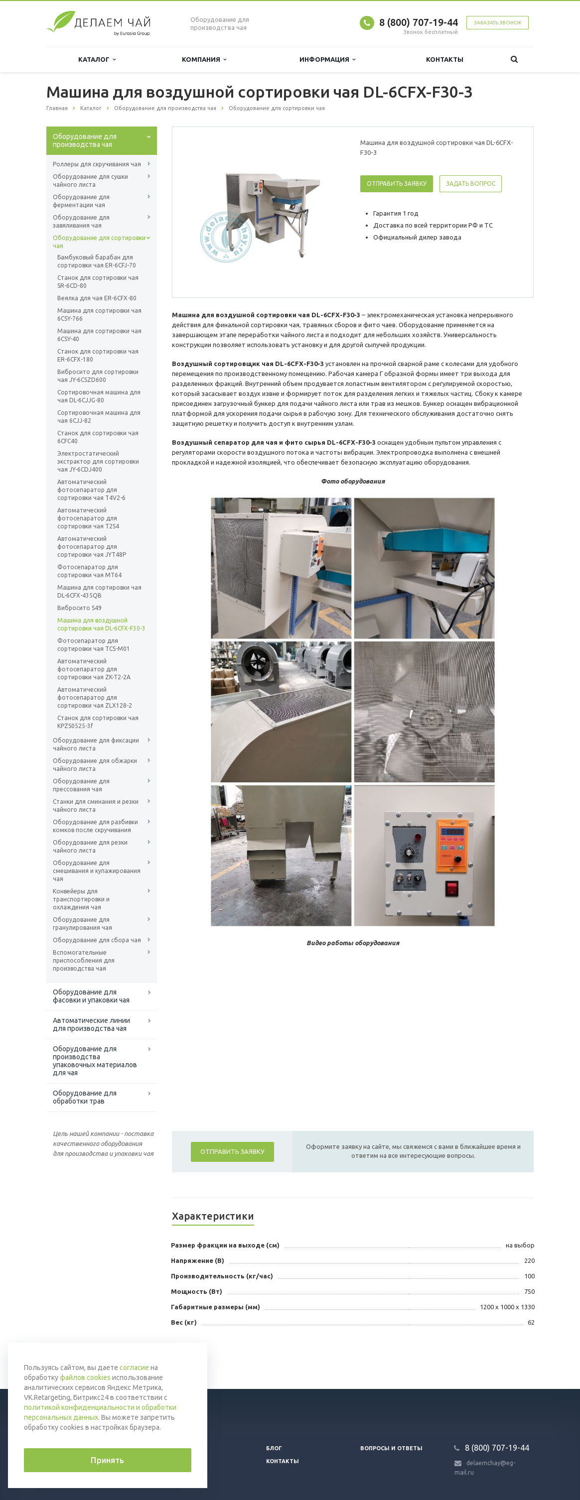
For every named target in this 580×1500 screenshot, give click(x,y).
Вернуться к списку (78, 1357)
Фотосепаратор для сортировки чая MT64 (89, 571)
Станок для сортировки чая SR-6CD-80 (98, 281)
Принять (107, 1460)
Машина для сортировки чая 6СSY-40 (99, 335)
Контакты (444, 59)
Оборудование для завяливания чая (81, 221)
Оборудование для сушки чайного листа (90, 180)
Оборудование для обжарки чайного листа (95, 764)
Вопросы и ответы (391, 1448)
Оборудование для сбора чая (97, 940)
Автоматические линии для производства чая (91, 1024)
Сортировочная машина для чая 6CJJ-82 (99, 416)
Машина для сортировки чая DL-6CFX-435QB (99, 591)
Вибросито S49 (79, 608)
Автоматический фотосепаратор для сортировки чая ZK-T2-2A (94, 669)
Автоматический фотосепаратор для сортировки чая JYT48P (91, 546)
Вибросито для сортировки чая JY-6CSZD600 (98, 376)
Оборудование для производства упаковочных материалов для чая (95, 1061)
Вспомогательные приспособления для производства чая (84, 960)
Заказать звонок (497, 22)
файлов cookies (85, 1377)
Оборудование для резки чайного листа (90, 846)
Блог (274, 1448)
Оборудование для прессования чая (81, 785)
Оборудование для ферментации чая (81, 201)
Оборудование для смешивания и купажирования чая (97, 871)
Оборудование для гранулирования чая (82, 923)
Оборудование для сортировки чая (99, 242)
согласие (134, 1368)
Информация (327, 59)
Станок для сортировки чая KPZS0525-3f (98, 722)
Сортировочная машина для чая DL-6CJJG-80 (99, 396)
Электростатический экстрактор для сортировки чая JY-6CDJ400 (98, 461)
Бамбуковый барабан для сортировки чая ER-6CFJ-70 (96, 261)
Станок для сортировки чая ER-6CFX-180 (98, 355)
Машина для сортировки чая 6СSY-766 (99, 314)
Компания (204, 59)
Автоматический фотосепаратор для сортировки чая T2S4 (88, 518)
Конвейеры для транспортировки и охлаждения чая (81, 899)
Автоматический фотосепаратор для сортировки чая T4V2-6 (91, 490)
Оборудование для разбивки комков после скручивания (95, 826)
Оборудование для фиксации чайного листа (96, 744)
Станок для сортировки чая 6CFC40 (98, 437)
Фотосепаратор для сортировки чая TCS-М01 (93, 644)
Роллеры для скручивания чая (97, 164)
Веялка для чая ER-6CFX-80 (97, 298)
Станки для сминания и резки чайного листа (96, 805)
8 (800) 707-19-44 (418, 22)
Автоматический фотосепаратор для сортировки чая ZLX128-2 (94, 697)
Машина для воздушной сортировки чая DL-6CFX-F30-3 (101, 624)
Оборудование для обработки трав (85, 1097)
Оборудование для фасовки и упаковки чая (91, 996)
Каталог (97, 59)
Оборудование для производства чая (85, 140)
